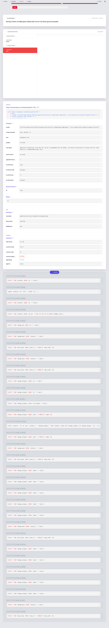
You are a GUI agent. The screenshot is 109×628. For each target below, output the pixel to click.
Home (15, 7)
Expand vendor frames (12, 31)
